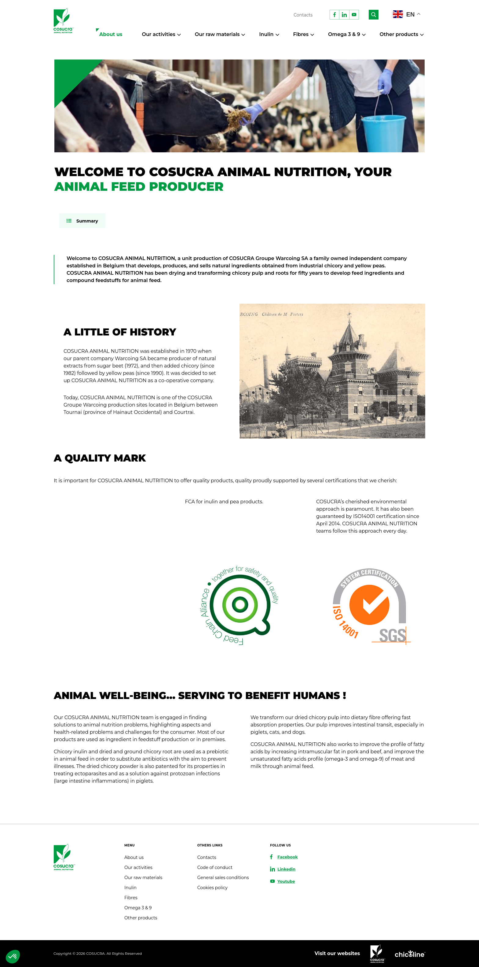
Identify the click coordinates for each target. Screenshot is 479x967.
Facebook (287, 856)
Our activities (158, 34)
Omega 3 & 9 (344, 34)
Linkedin (286, 869)
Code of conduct (214, 867)
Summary (87, 221)
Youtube (286, 881)
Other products (399, 34)
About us (110, 34)
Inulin (266, 34)
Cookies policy (212, 887)
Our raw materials (217, 34)
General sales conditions (223, 877)
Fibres (301, 34)
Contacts (303, 15)
